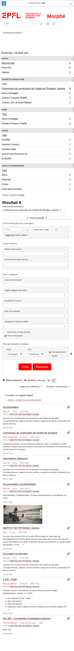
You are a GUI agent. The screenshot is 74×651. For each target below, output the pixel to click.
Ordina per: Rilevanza (30, 386)
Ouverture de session (12, 33)
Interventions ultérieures (15, 458)
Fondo (36, 185)
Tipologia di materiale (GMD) (16, 322)
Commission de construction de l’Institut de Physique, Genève (36, 89)
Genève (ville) (36, 150)
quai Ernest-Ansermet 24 (36, 154)
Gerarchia (30, 380)
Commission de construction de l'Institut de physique (30, 433)
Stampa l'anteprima (12, 380)
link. (43, 3)
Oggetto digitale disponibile (15, 290)
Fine (29, 349)
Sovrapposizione (59, 352)
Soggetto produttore (13, 79)
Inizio (9, 349)
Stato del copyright (12, 311)
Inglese (36, 73)
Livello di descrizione (13, 165)
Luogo (5, 130)
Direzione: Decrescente (57, 386)
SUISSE (36, 140)
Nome (4, 109)
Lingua (5, 58)
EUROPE (36, 159)
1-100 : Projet (10, 579)
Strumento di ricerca (12, 301)
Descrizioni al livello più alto (18, 332)
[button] (47, 24)
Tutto (4, 84)
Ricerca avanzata (37, 218)
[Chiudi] (70, 4)
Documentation (11, 407)
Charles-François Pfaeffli (36, 98)
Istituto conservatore (12, 249)
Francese (36, 68)
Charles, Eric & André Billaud (36, 103)
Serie (36, 175)
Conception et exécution (15, 553)
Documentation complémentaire (19, 484)
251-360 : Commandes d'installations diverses (27, 618)
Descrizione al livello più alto (16, 259)
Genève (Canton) (36, 145)
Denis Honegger (36, 93)
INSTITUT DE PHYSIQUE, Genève (24, 414)
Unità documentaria (36, 189)
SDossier (36, 180)
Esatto (54, 356)
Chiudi (21, 195)
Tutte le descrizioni (15, 336)
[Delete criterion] (56, 229)
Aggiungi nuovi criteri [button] (15, 235)
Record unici (36, 63)
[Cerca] (16, 24)
